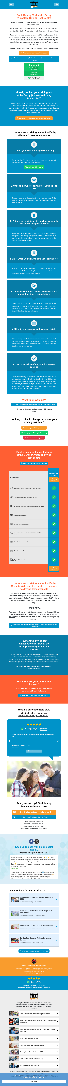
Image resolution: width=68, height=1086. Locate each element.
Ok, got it (34, 1081)
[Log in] (56, 4)
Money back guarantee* (21, 524)
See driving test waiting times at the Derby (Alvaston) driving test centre (34, 667)
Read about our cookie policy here (34, 1077)
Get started (54, 479)
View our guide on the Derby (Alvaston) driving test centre (34, 410)
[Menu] (11, 4)
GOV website (25, 160)
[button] (9, 741)
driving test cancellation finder (28, 105)
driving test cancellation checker (27, 40)
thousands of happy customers (33, 715)
